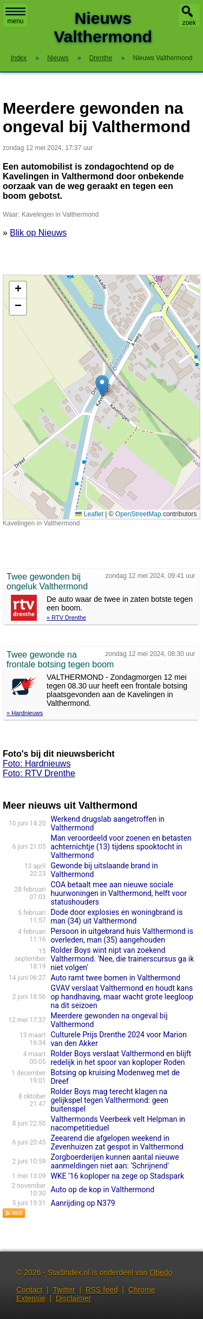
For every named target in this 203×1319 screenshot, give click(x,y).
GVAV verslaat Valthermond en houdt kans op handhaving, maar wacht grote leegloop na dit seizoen (121, 997)
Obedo (160, 1272)
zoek (189, 23)
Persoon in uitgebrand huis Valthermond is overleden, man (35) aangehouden (121, 935)
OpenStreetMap (138, 514)
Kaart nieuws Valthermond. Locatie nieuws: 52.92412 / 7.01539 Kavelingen (100, 397)
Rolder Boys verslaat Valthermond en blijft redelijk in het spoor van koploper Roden (120, 1058)
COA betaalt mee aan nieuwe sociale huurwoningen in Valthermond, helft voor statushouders (118, 893)
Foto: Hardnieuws (36, 763)
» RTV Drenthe (66, 617)
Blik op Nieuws (38, 232)
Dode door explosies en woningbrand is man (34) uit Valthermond (116, 916)
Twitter (64, 1289)
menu (15, 16)
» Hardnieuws (24, 713)
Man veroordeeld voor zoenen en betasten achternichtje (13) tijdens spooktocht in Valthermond (120, 847)
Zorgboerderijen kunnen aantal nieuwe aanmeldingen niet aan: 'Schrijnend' (114, 1161)
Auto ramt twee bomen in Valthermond (115, 977)
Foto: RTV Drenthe (39, 773)
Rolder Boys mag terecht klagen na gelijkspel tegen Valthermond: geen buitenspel (109, 1100)
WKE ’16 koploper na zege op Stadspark (117, 1176)
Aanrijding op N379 (82, 1203)
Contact (29, 1289)
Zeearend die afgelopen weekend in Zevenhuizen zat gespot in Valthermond (116, 1142)
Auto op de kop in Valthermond (102, 1189)
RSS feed (102, 1289)
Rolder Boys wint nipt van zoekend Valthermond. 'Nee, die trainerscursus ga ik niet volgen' (122, 959)
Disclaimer (73, 1298)
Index (19, 58)
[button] (102, 386)
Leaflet (89, 514)
